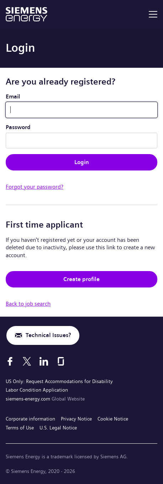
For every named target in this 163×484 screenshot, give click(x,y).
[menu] (153, 14)
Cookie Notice (113, 419)
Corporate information (30, 419)
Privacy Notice (76, 419)
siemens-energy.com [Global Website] (29, 399)
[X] (27, 361)
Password (18, 127)
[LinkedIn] (44, 361)
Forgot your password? (34, 186)
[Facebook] (10, 361)
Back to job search (28, 303)
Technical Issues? (48, 335)
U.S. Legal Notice (58, 427)
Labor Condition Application (37, 390)
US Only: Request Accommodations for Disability (59, 381)
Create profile (81, 279)
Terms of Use (20, 427)
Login (81, 162)
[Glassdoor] (61, 361)
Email (13, 96)
